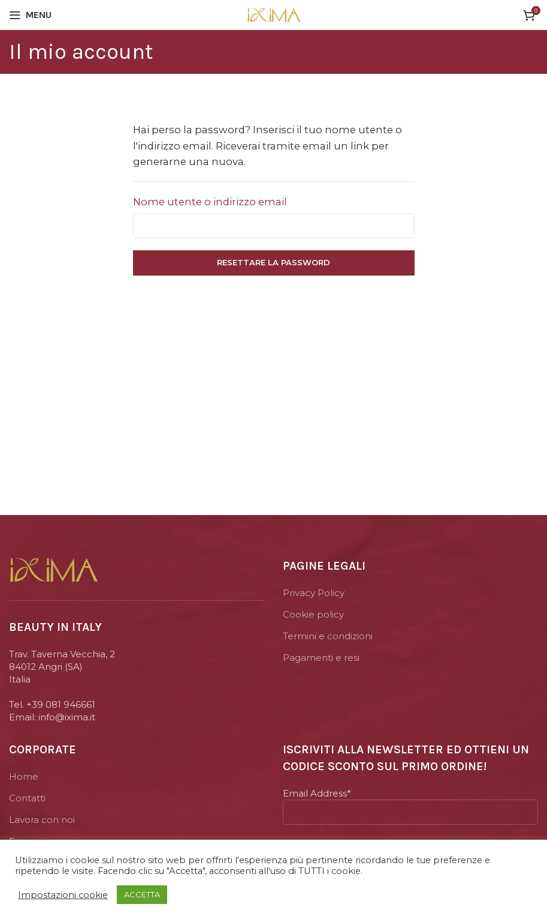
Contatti (27, 798)
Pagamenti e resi (321, 657)
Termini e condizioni (328, 636)
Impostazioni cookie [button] (63, 895)
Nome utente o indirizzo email (210, 202)
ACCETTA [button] (142, 894)
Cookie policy (313, 614)
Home (23, 776)
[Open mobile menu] (30, 15)
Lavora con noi (42, 819)
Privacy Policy (313, 592)
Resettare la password (273, 262)
